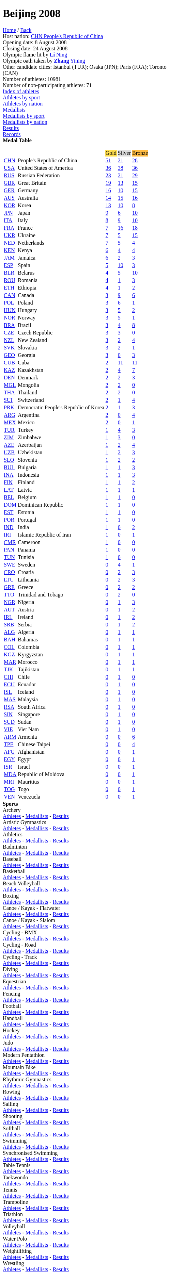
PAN (9, 550)
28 (135, 160)
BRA (9, 325)
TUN (9, 557)
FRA (9, 228)
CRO (9, 572)
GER (9, 190)
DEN (9, 377)
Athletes (12, 816)
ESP (8, 265)
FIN (8, 482)
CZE (9, 332)
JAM (9, 258)
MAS (10, 699)
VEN (9, 797)
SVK (9, 347)
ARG (9, 415)
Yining (69, 61)
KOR (9, 205)
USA (9, 168)
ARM (10, 737)
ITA (8, 220)
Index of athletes (21, 91)
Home (9, 30)
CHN (9, 160)
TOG (9, 789)
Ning (58, 55)
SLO (9, 460)
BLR (9, 273)
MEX (10, 422)
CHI (8, 677)
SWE (9, 565)
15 (135, 183)
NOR (9, 318)
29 (135, 175)
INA (8, 475)
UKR (9, 235)
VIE (8, 729)
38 (120, 168)
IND (8, 527)
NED (9, 243)
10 (120, 190)
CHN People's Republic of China (67, 36)
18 (135, 228)
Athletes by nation (23, 103)
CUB (9, 362)
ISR (8, 767)
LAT (9, 490)
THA (9, 392)
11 (120, 362)
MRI (9, 782)
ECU (9, 684)
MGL (10, 385)
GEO (9, 355)
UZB (9, 452)
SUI (8, 400)
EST (8, 512)
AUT (9, 609)
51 (108, 160)
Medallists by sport (24, 116)
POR (9, 520)
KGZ (9, 654)
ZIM (9, 437)
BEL (9, 497)
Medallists (14, 110)
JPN (8, 213)
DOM (10, 505)
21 (120, 160)
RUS (9, 175)
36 (108, 168)
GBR (9, 183)
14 (108, 198)
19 (108, 183)
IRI (7, 535)
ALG (9, 632)
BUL (9, 467)
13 (120, 183)
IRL (8, 617)
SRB (9, 624)
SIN (8, 714)
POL (9, 303)
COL (9, 647)
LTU (9, 580)
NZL (9, 340)
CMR (10, 542)
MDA (10, 774)
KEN (9, 250)
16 (108, 190)
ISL (8, 692)
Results (11, 128)
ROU (9, 280)
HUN (10, 310)
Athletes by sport (21, 97)
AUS (9, 198)
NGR (9, 602)
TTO (9, 594)
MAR (10, 662)
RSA (9, 707)
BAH (9, 639)
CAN (9, 295)
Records (11, 134)
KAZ (9, 370)
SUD (9, 722)
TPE (8, 744)
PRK (9, 407)
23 (108, 175)
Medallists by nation (25, 122)
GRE (9, 587)
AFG (9, 752)
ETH (9, 288)
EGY (9, 759)
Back (26, 30)
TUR (9, 430)
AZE (9, 445)
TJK (8, 669)
